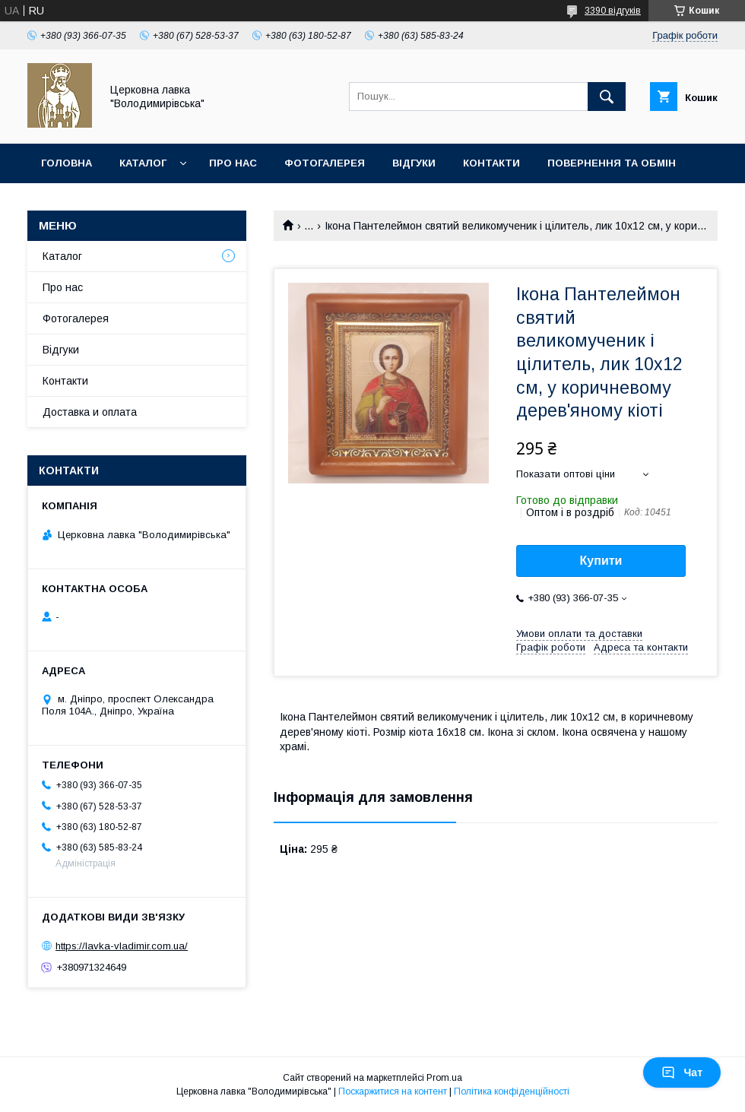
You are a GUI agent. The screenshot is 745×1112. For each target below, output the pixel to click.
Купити (601, 560)
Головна (66, 163)
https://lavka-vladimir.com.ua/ (121, 946)
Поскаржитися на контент (392, 1091)
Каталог (142, 163)
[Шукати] (607, 96)
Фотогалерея (324, 163)
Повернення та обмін (611, 163)
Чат (681, 1072)
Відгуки (414, 163)
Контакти (491, 163)
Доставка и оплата (90, 412)
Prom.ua (444, 1077)
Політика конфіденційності (511, 1091)
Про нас (233, 163)
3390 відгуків (613, 10)
